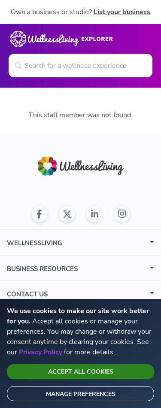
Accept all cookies (80, 372)
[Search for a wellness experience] (80, 65)
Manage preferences (80, 394)
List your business (122, 12)
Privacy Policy (40, 352)
